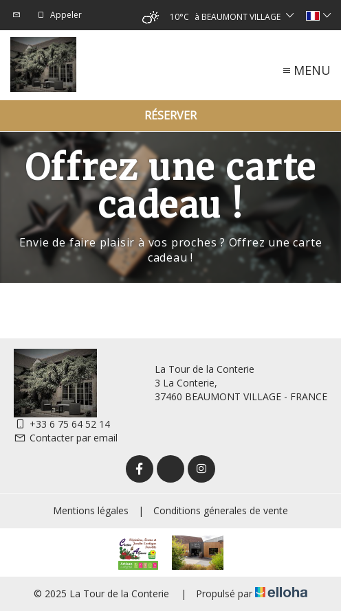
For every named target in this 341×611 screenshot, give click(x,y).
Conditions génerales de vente (220, 510)
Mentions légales (91, 510)
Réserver (170, 115)
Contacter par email (66, 437)
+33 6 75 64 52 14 (62, 423)
